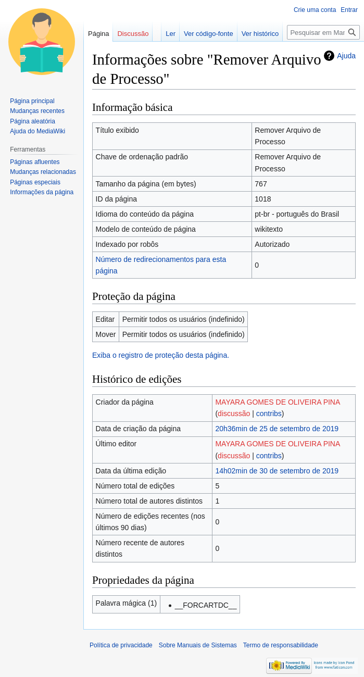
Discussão (132, 33)
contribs (269, 413)
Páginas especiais (35, 182)
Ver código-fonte (208, 33)
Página (98, 33)
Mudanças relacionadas (43, 171)
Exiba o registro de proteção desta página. (160, 355)
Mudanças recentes (37, 111)
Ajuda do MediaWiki (37, 131)
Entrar (349, 10)
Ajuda (346, 56)
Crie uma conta (315, 10)
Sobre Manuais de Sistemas (198, 645)
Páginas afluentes (34, 162)
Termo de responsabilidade (280, 645)
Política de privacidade (121, 645)
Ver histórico (260, 33)
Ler (170, 33)
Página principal (32, 101)
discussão (234, 413)
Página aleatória (32, 121)
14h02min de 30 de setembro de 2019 (276, 471)
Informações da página (41, 192)
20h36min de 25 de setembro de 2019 (276, 428)
